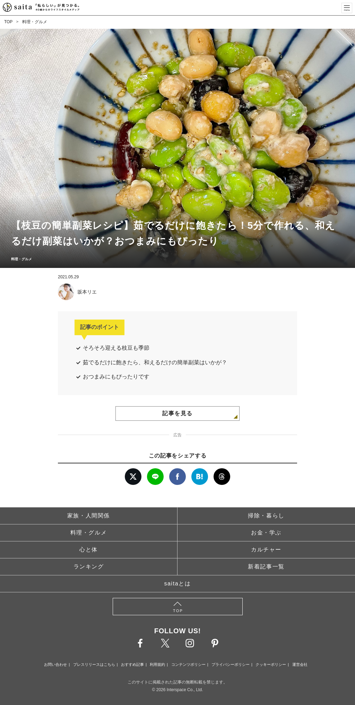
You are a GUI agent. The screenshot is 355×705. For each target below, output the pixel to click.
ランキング (88, 566)
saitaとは (177, 583)
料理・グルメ (34, 21)
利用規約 (157, 664)
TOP (8, 21)
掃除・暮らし (266, 516)
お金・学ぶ (266, 533)
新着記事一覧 (266, 566)
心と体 (88, 549)
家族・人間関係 (88, 516)
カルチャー (266, 549)
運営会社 (300, 664)
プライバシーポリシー (230, 664)
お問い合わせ (55, 664)
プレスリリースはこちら (94, 664)
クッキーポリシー (271, 664)
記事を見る (177, 413)
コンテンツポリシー (188, 664)
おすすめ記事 (132, 664)
